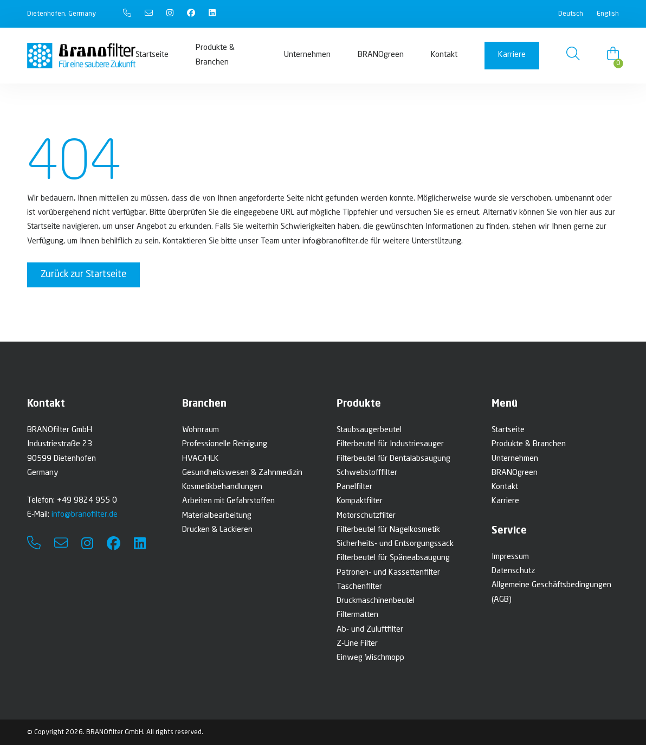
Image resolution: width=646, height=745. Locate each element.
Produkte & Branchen (215, 55)
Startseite (152, 55)
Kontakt (444, 55)
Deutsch (570, 13)
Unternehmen (307, 55)
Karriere (512, 55)
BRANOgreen (381, 55)
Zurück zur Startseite (83, 274)
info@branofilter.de (84, 515)
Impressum (510, 557)
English (608, 13)
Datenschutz (513, 571)
